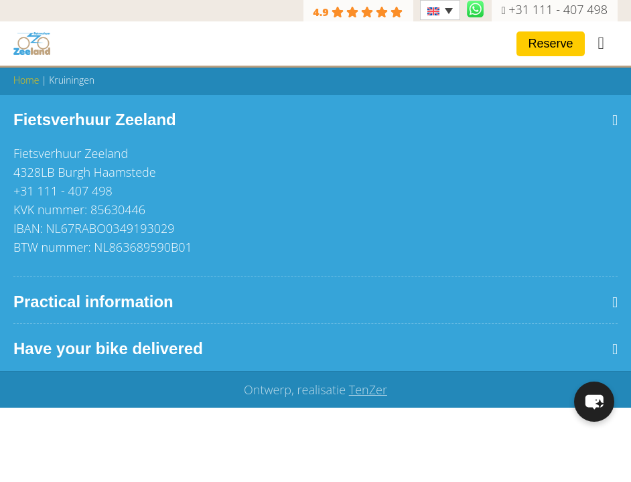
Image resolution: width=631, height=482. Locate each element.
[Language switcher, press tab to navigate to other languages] (440, 10)
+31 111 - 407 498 (558, 9)
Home (26, 80)
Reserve (550, 43)
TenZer (368, 390)
